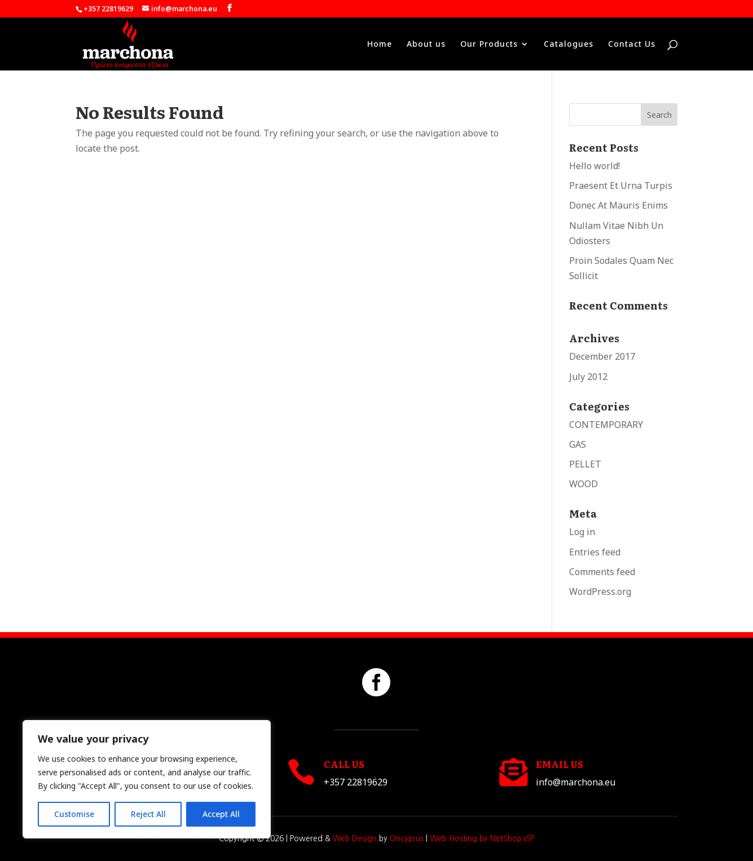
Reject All (148, 814)
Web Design (355, 838)
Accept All (221, 814)
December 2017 (602, 356)
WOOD (583, 484)
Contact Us (631, 44)
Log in (582, 532)
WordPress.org (600, 591)
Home (379, 44)
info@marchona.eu (575, 782)
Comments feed (602, 572)
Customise (74, 814)
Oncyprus (407, 838)
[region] (147, 779)
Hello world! (594, 166)
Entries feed (594, 552)
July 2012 (588, 376)
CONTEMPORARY (606, 424)
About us (426, 44)
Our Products (489, 44)
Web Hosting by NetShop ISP (482, 838)
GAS (577, 444)
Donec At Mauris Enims (618, 205)
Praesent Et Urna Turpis (620, 185)
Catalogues (568, 44)
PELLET (585, 464)
